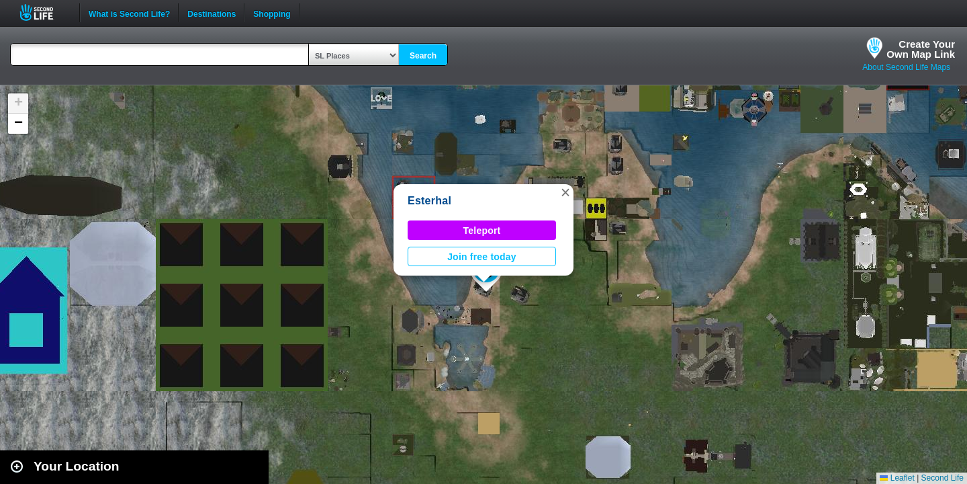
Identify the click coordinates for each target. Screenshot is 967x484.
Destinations (211, 12)
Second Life (44, 12)
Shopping (271, 12)
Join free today (481, 256)
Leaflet (897, 478)
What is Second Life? (129, 12)
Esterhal (429, 200)
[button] (565, 192)
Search (423, 56)
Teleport (482, 230)
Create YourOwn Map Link (920, 49)
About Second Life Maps (906, 67)
